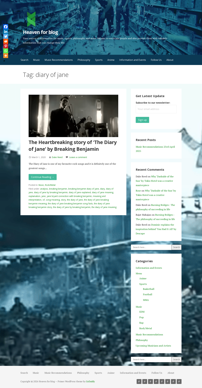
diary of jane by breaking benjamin (51, 192)
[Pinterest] (5, 46)
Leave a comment (78, 157)
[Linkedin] (5, 31)
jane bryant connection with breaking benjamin (69, 196)
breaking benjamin (58, 188)
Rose (138, 190)
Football (147, 294)
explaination (34, 196)
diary (102, 188)
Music (36, 60)
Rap (141, 322)
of (44, 199)
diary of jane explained (80, 192)
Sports (99, 60)
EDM (141, 311)
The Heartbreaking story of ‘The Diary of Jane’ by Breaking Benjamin (73, 145)
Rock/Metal (50, 185)
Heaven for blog (40, 32)
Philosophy (84, 60)
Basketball (148, 289)
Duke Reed (57, 157)
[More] (5, 55)
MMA (146, 300)
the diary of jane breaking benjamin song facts (70, 203)
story (63, 199)
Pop (141, 317)
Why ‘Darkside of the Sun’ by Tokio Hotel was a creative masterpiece (155, 181)
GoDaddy (90, 381)
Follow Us (156, 60)
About (169, 60)
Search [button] (24, 60)
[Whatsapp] (5, 50)
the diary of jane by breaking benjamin (71, 207)
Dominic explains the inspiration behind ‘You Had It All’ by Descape (156, 229)
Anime (110, 60)
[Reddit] (5, 41)
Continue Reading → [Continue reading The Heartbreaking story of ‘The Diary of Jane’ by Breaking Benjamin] (42, 177)
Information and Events (132, 60)
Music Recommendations (59, 60)
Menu (139, 273)
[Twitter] (5, 36)
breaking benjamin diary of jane (83, 188)
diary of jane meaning (102, 192)
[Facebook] (5, 26)
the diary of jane (75, 199)
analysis (44, 188)
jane (43, 196)
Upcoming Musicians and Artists (153, 345)
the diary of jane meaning (104, 207)
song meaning (53, 199)
